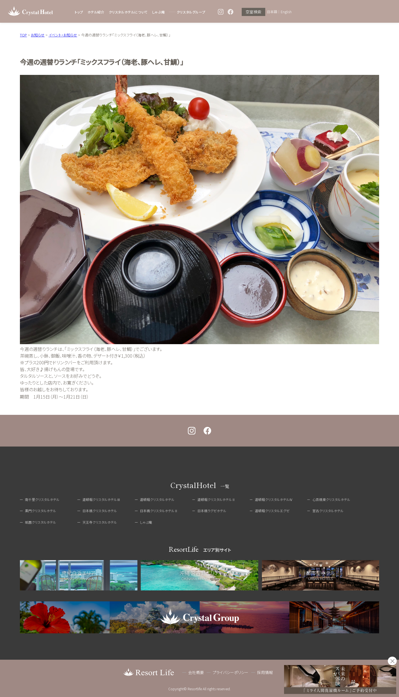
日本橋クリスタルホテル (99, 510)
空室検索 (253, 12)
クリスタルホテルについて (128, 12)
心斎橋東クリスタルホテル (331, 499)
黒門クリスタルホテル (40, 510)
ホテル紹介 (96, 12)
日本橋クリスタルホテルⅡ (159, 510)
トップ (79, 12)
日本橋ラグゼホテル (211, 510)
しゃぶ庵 (158, 12)
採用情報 (265, 672)
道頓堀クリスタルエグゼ (272, 510)
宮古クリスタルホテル (327, 510)
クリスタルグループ (191, 12)
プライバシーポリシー (230, 672)
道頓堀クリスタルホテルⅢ (101, 499)
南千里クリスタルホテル (42, 499)
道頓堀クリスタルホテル (157, 499)
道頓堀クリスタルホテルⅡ (216, 499)
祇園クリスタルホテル (40, 522)
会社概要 (196, 672)
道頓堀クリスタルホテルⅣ (274, 499)
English (286, 11)
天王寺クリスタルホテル (99, 522)
